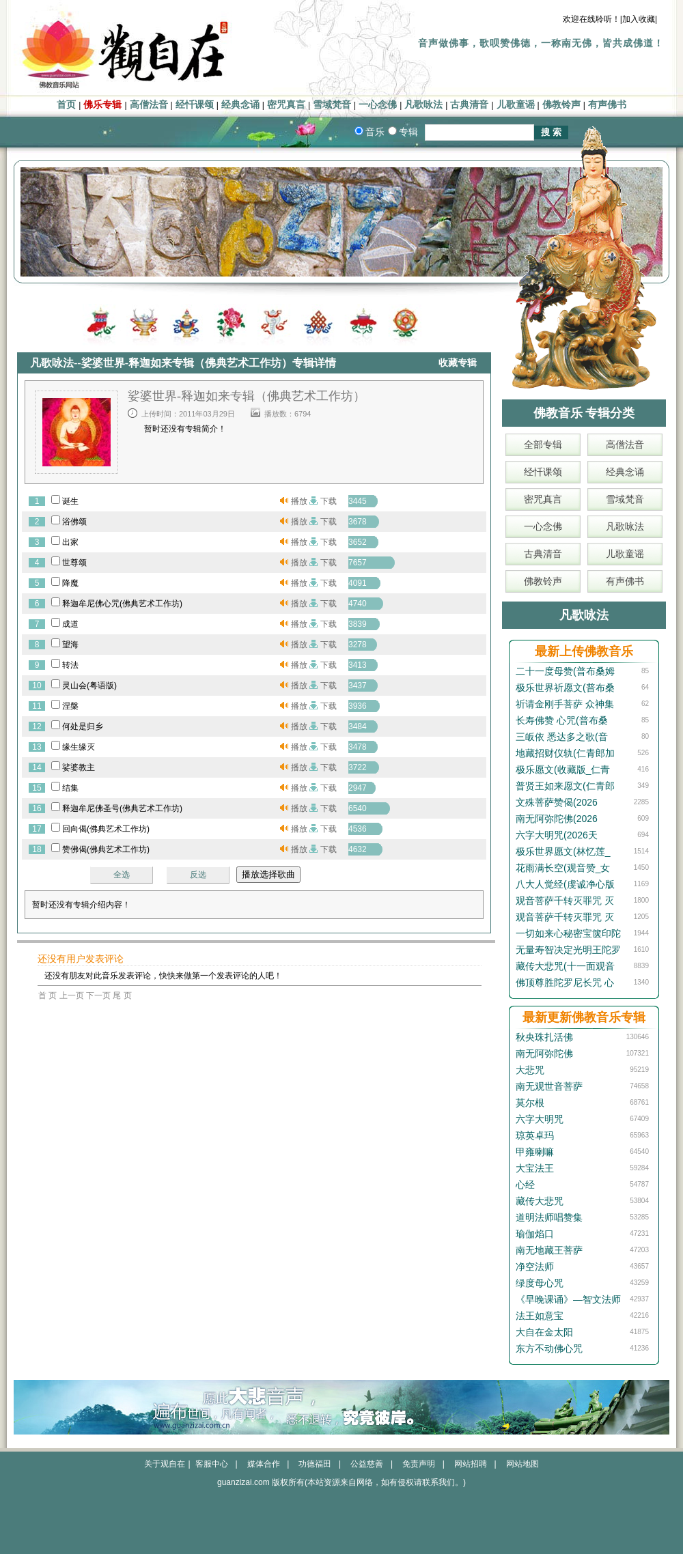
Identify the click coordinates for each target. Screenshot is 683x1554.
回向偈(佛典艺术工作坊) (106, 829)
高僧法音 (149, 105)
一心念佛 (378, 105)
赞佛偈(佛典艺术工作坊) (106, 849)
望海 (70, 644)
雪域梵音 (332, 105)
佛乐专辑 (102, 105)
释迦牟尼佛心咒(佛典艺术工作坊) (122, 603)
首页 (66, 105)
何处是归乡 (82, 726)
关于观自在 (164, 1464)
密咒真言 (286, 105)
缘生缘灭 (78, 747)
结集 (70, 788)
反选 (198, 874)
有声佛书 (607, 105)
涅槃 (70, 706)
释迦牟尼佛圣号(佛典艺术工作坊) (122, 808)
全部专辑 (543, 444)
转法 (70, 665)
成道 (70, 624)
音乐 (375, 131)
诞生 (70, 501)
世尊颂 (74, 562)
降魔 (70, 583)
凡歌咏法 (423, 105)
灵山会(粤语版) (89, 685)
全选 (121, 874)
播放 (299, 501)
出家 (70, 542)
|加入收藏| (638, 19)
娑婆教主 (78, 767)
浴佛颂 (74, 521)
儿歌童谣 (516, 105)
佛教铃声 (561, 105)
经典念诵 (240, 105)
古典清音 (469, 105)
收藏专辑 (457, 363)
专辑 (408, 131)
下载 (328, 501)
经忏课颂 (195, 105)
